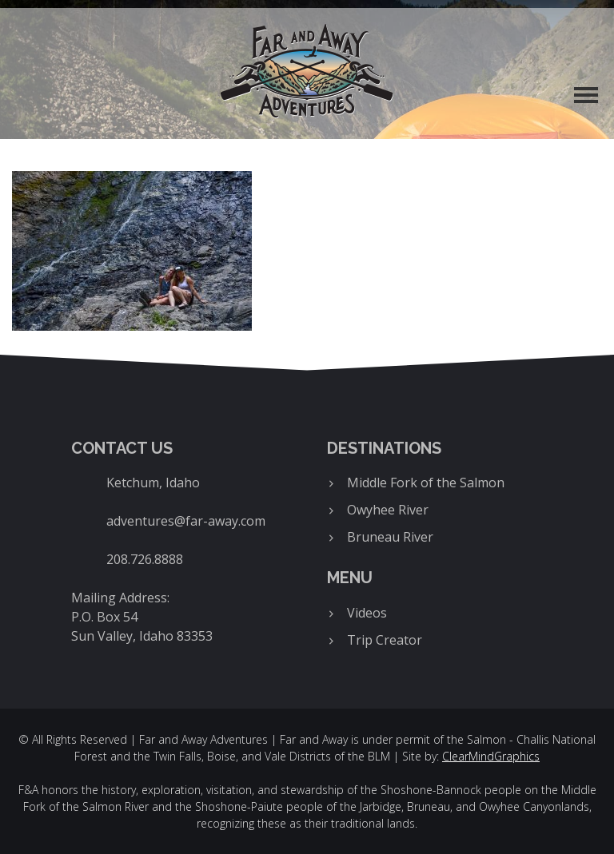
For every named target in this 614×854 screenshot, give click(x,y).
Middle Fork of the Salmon (425, 482)
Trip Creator (384, 640)
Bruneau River (390, 537)
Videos (367, 613)
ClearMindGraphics (491, 756)
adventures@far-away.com (185, 521)
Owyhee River (388, 509)
